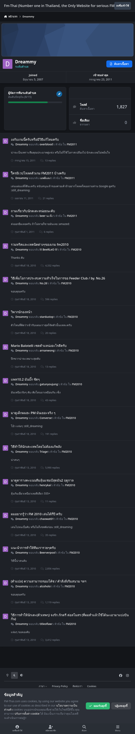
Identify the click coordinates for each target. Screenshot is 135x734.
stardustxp (47, 317)
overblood (46, 144)
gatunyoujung (49, 384)
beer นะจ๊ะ (46, 216)
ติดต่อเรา (77, 686)
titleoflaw (46, 624)
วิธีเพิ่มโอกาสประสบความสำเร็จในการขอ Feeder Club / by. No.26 (58, 278)
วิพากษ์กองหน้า (21, 312)
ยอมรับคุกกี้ (97, 706)
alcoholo (45, 586)
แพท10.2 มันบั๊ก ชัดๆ (25, 379)
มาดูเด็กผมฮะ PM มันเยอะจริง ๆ (33, 413)
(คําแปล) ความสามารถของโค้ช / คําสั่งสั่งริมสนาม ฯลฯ (48, 581)
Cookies (91, 686)
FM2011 (72, 144)
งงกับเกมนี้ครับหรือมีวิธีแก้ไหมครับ (35, 139)
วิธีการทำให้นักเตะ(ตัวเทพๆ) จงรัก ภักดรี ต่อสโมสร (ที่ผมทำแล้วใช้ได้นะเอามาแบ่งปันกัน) (70, 617)
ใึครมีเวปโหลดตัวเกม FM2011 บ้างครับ (38, 173)
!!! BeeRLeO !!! (48, 249)
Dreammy (21, 144)
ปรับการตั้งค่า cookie (27, 713)
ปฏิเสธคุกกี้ (121, 706)
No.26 (43, 283)
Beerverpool (48, 552)
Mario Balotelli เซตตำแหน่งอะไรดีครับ (39, 345)
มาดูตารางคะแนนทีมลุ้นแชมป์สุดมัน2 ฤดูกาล (42, 480)
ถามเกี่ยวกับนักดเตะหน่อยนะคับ (33, 210)
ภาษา (43, 686)
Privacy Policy (60, 686)
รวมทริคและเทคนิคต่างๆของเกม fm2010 (40, 244)
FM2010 (76, 249)
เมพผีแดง (45, 178)
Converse (46, 418)
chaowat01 (47, 519)
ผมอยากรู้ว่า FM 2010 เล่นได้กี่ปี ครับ (36, 514)
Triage (44, 451)
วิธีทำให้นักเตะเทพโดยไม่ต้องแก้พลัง (36, 446)
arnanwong (47, 350)
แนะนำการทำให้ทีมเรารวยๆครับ (33, 547)
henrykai (45, 485)
